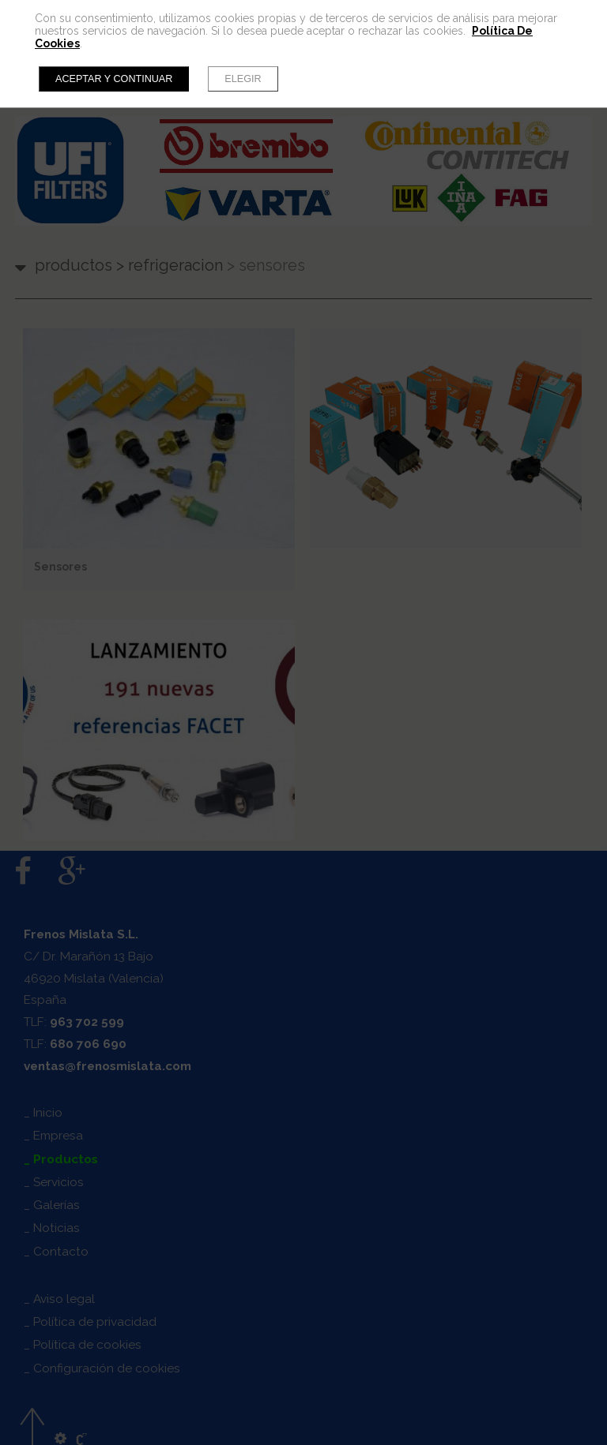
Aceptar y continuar (113, 78)
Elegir (242, 78)
